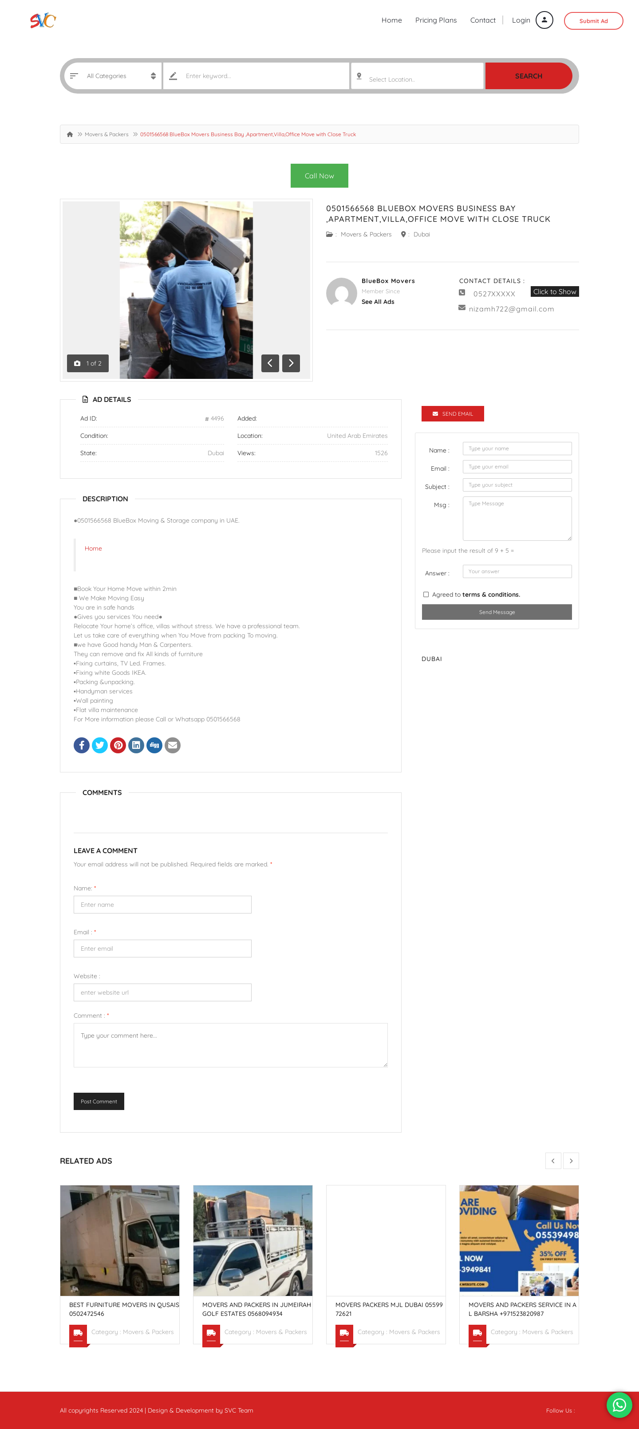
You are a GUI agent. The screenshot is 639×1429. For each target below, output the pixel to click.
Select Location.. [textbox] (392, 79)
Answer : (437, 573)
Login (532, 20)
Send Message (497, 612)
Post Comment (99, 1101)
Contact (483, 20)
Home (392, 20)
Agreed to (476, 594)
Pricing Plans (436, 20)
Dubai (422, 234)
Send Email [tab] (453, 413)
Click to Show (554, 291)
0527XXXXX (494, 293)
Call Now (319, 175)
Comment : (91, 1016)
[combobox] (417, 76)
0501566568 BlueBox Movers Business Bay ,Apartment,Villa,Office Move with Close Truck (438, 213)
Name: (85, 888)
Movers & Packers (107, 134)
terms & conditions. (491, 594)
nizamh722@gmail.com (512, 308)
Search (529, 75)
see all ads (378, 302)
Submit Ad (594, 20)
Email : (85, 932)
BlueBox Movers (388, 281)
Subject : (437, 487)
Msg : (442, 505)
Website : (87, 976)
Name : (439, 450)
